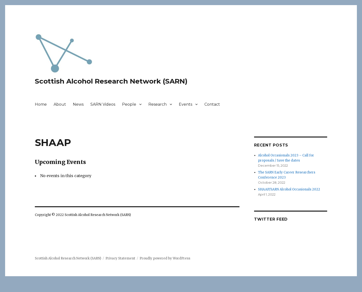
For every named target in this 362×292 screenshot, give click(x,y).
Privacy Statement (120, 258)
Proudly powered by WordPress (165, 258)
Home (41, 104)
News (78, 104)
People (129, 104)
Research (157, 104)
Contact (212, 104)
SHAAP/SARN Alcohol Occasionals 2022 (289, 189)
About (60, 104)
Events (185, 104)
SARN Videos (102, 104)
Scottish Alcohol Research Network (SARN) (111, 81)
